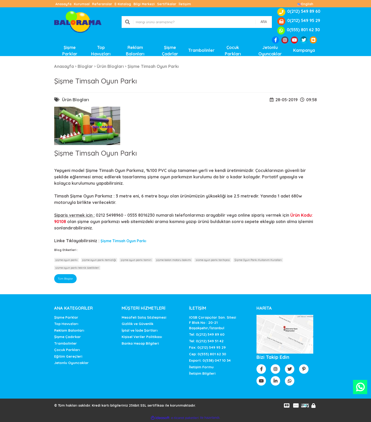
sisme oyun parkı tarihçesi (213, 260)
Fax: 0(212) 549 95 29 (207, 347)
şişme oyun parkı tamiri (136, 260)
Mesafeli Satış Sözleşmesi (144, 317)
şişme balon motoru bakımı (173, 260)
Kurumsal (82, 4)
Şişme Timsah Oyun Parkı (123, 240)
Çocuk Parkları (67, 349)
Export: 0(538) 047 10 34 (210, 360)
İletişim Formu (201, 367)
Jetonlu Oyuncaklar (71, 362)
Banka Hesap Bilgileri (140, 343)
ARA (264, 22)
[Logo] (78, 21)
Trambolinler (65, 343)
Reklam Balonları (69, 330)
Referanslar (102, 4)
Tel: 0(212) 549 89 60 (207, 334)
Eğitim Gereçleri (68, 356)
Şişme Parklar (66, 317)
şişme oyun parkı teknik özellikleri (77, 267)
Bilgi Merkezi (144, 4)
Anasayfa (63, 4)
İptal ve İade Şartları (140, 330)
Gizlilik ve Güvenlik (137, 323)
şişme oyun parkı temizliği (99, 260)
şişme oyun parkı (66, 260)
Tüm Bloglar (65, 278)
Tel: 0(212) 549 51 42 (206, 341)
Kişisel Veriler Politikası (142, 336)
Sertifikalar (166, 4)
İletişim (185, 4)
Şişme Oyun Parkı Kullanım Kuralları (258, 260)
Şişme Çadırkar (67, 336)
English (305, 4)
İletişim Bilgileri (202, 373)
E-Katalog (123, 4)
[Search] (197, 22)
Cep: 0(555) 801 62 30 (207, 354)
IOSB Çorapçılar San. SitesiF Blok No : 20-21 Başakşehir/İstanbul (212, 322)
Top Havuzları (66, 323)
